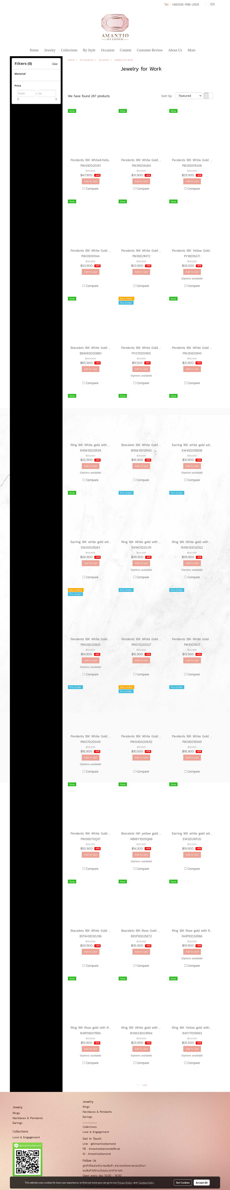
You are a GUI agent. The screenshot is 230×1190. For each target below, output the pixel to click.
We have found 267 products (89, 96)
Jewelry (49, 50)
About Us (175, 50)
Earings (87, 1117)
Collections (69, 50)
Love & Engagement (96, 1132)
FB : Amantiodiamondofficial (101, 1149)
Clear (55, 64)
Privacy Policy (125, 1182)
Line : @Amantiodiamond (99, 1144)
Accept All (202, 1182)
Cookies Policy (146, 1182)
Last (144, 1085)
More (192, 50)
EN (210, 4)
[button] (201, 50)
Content (125, 50)
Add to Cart (90, 181)
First (138, 1085)
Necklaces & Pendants (97, 1112)
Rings (86, 1106)
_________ (90, 1122)
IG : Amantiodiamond (97, 1154)
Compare (92, 188)
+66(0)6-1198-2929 (185, 4)
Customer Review (150, 50)
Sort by (168, 95)
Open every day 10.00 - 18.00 (102, 1175)
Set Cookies (183, 1182)
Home (34, 50)
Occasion (107, 50)
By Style (89, 50)
